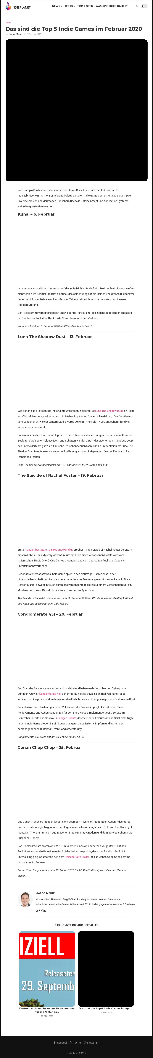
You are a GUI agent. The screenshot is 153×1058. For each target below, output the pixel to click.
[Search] (137, 6)
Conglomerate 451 (50, 693)
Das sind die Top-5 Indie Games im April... (106, 1008)
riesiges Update (67, 718)
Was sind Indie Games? (111, 6)
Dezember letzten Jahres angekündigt (50, 549)
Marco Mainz (16, 34)
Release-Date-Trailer (77, 856)
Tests (68, 6)
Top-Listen (85, 6)
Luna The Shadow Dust (109, 410)
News (56, 6)
